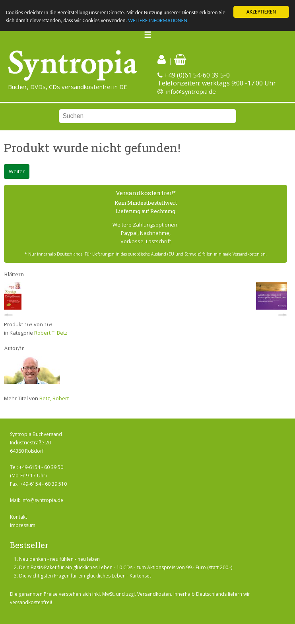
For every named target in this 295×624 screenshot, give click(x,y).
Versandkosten (154, 594)
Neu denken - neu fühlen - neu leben (59, 559)
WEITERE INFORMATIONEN (157, 20)
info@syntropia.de (191, 91)
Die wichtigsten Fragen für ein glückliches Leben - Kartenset (85, 575)
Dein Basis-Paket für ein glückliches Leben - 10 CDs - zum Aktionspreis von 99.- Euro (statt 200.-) (125, 567)
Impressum (22, 525)
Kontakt (18, 517)
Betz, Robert (54, 398)
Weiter (17, 171)
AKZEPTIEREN (261, 11)
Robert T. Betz (51, 332)
